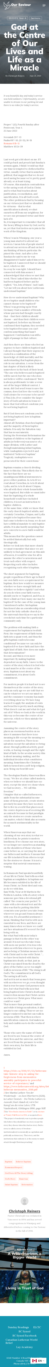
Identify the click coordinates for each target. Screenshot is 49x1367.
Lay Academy (24, 1347)
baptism (8, 1161)
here (40, 1115)
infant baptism (11, 1184)
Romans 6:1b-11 (11, 143)
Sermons (35, 18)
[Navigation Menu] (44, 5)
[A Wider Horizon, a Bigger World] (24, 1254)
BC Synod (24, 1331)
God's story (10, 1179)
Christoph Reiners (16, 76)
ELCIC (37, 1327)
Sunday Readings (18, 1327)
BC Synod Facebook (25, 1335)
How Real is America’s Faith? (20, 1112)
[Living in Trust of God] (24, 1286)
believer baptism (23, 1161)
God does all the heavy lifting (19, 1173)
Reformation (27, 1184)
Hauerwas (23, 1179)
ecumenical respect (13, 1167)
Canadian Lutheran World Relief (22, 1341)
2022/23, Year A (17, 18)
